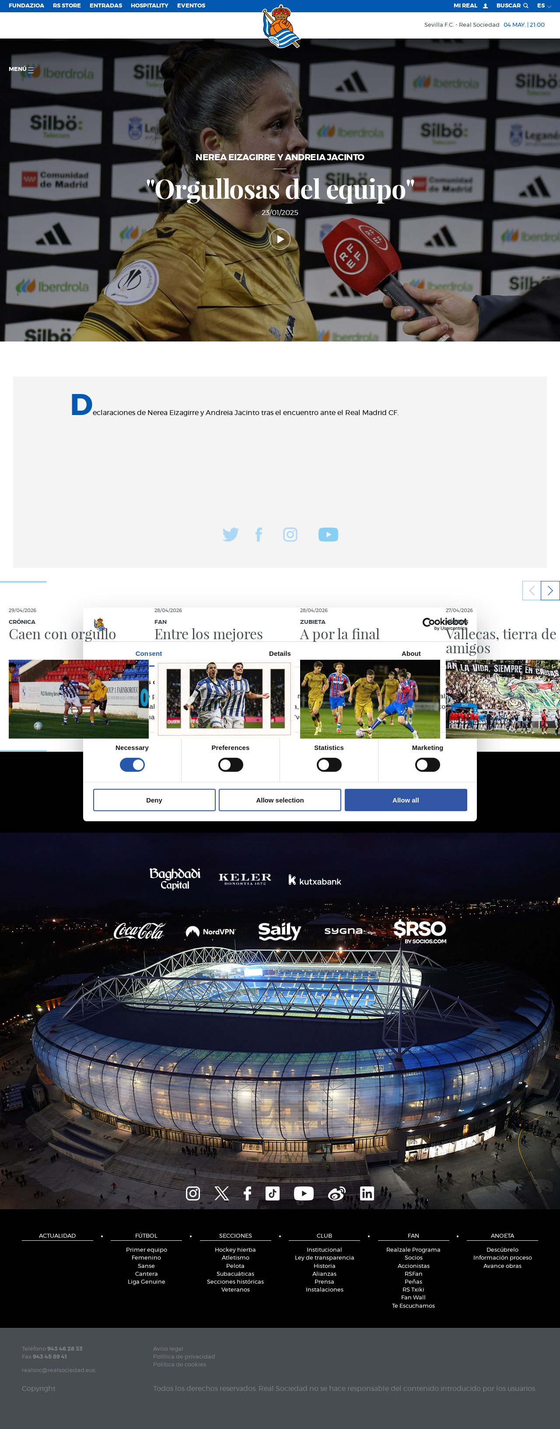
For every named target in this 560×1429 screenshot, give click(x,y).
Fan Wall (413, 1298)
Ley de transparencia (324, 1258)
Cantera (146, 1274)
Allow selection (280, 799)
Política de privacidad (184, 1357)
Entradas (106, 6)
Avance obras (502, 1266)
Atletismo (235, 1258)
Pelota (235, 1266)
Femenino (146, 1258)
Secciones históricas (235, 1282)
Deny (154, 799)
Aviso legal (168, 1349)
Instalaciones (324, 1290)
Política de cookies (179, 1365)
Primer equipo (146, 1250)
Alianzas (324, 1274)
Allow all (405, 799)
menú (21, 70)
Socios (414, 1258)
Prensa (324, 1282)
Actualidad (57, 1236)
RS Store (67, 6)
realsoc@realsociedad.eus (58, 1370)
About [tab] (411, 653)
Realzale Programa (413, 1250)
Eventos (191, 6)
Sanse (146, 1266)
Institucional (324, 1250)
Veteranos (235, 1290)
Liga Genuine (146, 1282)
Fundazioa (26, 6)
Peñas (413, 1282)
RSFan (414, 1274)
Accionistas (414, 1266)
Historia (325, 1266)
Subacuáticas (235, 1274)
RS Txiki (413, 1290)
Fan (413, 1236)
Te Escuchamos (413, 1306)
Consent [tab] (149, 653)
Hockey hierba (235, 1250)
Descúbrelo (502, 1250)
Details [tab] (280, 653)
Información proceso (502, 1258)
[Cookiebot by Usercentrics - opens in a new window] (429, 624)
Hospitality (149, 6)
